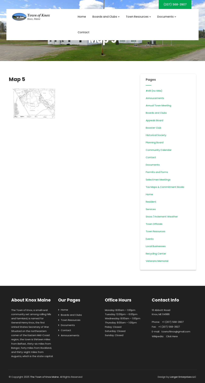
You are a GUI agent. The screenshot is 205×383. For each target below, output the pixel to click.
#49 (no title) (154, 90)
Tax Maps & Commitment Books (165, 187)
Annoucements (155, 98)
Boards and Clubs (105, 17)
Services (151, 209)
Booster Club (153, 127)
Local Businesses (156, 246)
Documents (166, 17)
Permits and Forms (157, 172)
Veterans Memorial (157, 261)
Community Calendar (159, 150)
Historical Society (156, 135)
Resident (151, 201)
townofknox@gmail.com (175, 331)
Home (82, 17)
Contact (83, 32)
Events (150, 238)
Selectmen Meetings (158, 179)
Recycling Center (156, 253)
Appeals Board (154, 120)
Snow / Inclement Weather (162, 216)
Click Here (172, 336)
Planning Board (154, 142)
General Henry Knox (22, 322)
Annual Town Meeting (158, 105)
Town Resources (138, 17)
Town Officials (154, 224)
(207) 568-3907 (175, 4)
